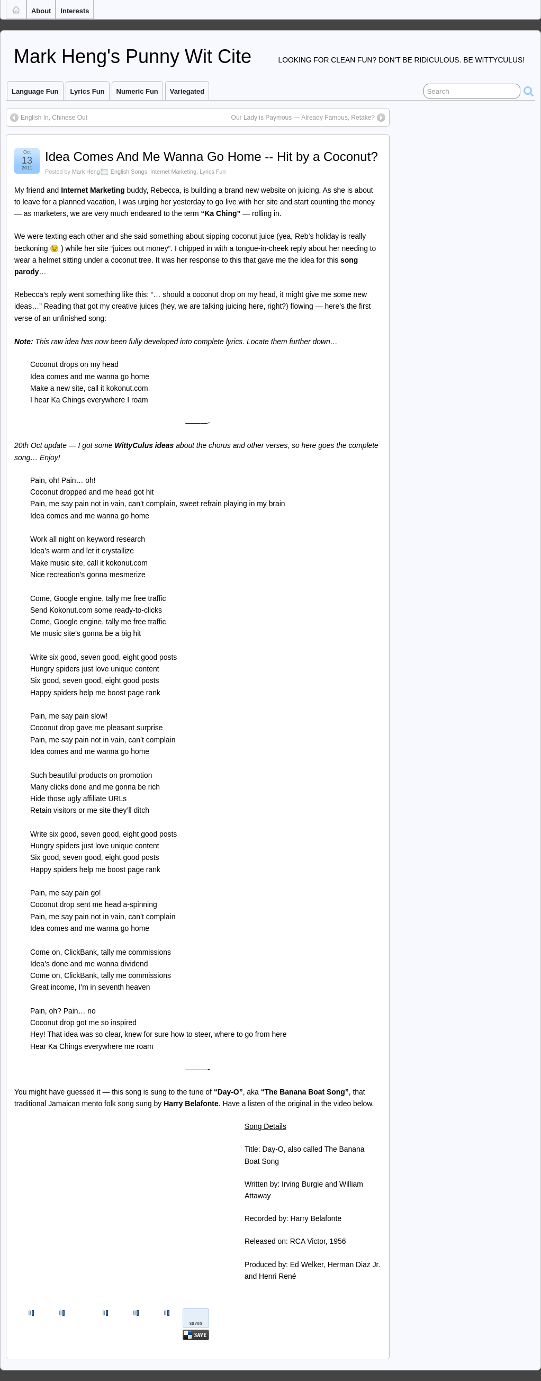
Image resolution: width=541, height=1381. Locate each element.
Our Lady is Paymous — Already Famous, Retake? (303, 117)
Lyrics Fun (87, 91)
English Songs (129, 171)
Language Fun (35, 91)
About (41, 11)
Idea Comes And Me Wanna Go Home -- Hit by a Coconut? (211, 156)
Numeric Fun (137, 91)
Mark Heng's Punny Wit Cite (132, 56)
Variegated (187, 91)
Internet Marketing (173, 171)
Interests (74, 11)
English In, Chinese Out (54, 117)
